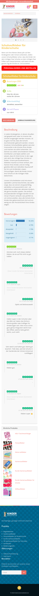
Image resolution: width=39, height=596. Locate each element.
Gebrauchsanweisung (26, 120)
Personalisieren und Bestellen (20, 68)
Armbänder (6, 544)
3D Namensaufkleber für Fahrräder (14, 541)
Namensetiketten (8, 13)
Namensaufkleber (8, 534)
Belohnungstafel (8, 546)
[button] (16, 40)
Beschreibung (8, 120)
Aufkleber (17, 13)
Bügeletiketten (7, 532)
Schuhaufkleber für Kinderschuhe (14, 536)
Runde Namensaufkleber (11, 539)
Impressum (6, 556)
